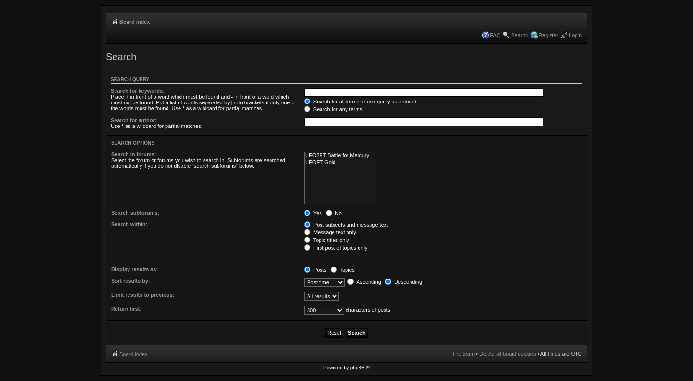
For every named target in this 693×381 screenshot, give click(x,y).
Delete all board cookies (507, 353)
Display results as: (134, 269)
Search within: (129, 224)
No (334, 213)
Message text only (330, 232)
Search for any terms (333, 109)
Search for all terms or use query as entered (360, 101)
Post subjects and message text (346, 225)
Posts (315, 270)
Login (575, 35)
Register (548, 35)
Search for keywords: (138, 91)
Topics (343, 270)
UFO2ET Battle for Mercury (339, 155)
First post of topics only (336, 248)
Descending (403, 282)
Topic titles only (326, 240)
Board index (134, 22)
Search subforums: (135, 213)
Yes (313, 213)
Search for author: (133, 120)
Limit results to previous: (142, 295)
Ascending (364, 282)
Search (519, 35)
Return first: (126, 309)
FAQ (495, 35)
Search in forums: (133, 154)
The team (463, 353)
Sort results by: (130, 281)
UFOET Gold (339, 162)
